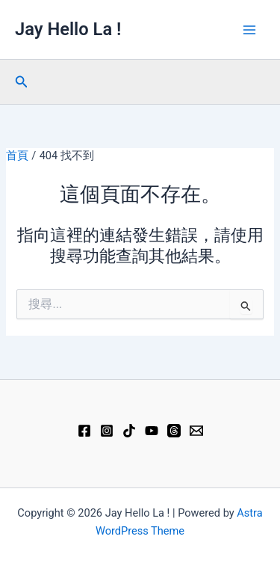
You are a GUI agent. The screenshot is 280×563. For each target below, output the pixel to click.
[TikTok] (129, 430)
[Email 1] (196, 430)
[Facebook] (84, 430)
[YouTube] (151, 430)
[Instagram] (106, 430)
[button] (21, 82)
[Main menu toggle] (249, 30)
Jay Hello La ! (68, 29)
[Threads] (174, 430)
